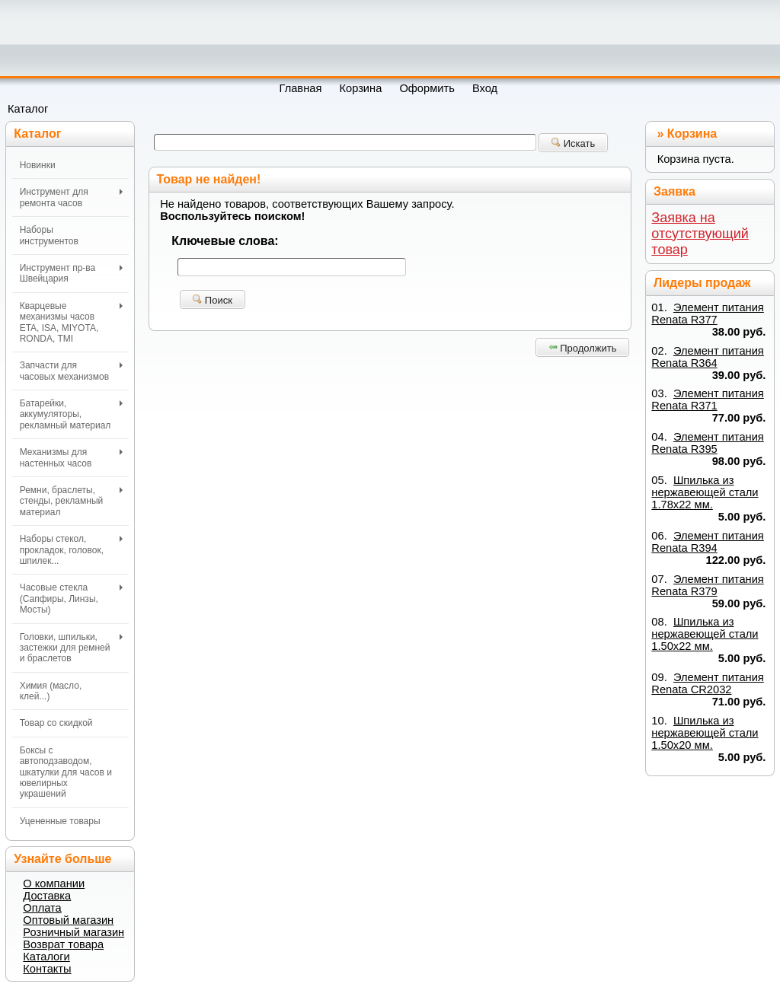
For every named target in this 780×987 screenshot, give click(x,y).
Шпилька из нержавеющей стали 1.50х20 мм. (704, 733)
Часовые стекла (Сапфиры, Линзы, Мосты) (71, 598)
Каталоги (46, 956)
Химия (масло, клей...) (51, 691)
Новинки (38, 165)
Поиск (212, 300)
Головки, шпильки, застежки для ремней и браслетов (71, 648)
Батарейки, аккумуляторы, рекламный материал (71, 414)
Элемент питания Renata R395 (707, 443)
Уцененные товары (60, 821)
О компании (54, 883)
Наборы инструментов (49, 235)
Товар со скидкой (56, 723)
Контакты (47, 969)
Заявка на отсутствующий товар (700, 233)
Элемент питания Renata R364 (707, 357)
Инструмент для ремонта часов (71, 197)
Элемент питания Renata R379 (707, 585)
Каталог (28, 109)
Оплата (42, 908)
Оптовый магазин (68, 920)
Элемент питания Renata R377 (707, 313)
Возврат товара (63, 944)
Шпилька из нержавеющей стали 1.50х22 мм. (704, 634)
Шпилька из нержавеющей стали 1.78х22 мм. (704, 492)
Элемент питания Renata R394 (707, 542)
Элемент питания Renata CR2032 (707, 683)
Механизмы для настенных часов (71, 457)
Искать (573, 143)
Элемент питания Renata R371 (707, 399)
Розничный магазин (73, 932)
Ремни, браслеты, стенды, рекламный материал (71, 501)
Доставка (47, 896)
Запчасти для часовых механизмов (71, 370)
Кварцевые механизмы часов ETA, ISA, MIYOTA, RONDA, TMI (71, 322)
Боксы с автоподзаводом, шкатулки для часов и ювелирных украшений (66, 772)
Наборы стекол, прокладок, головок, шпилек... (71, 549)
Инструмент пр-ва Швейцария (71, 273)
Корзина (692, 133)
